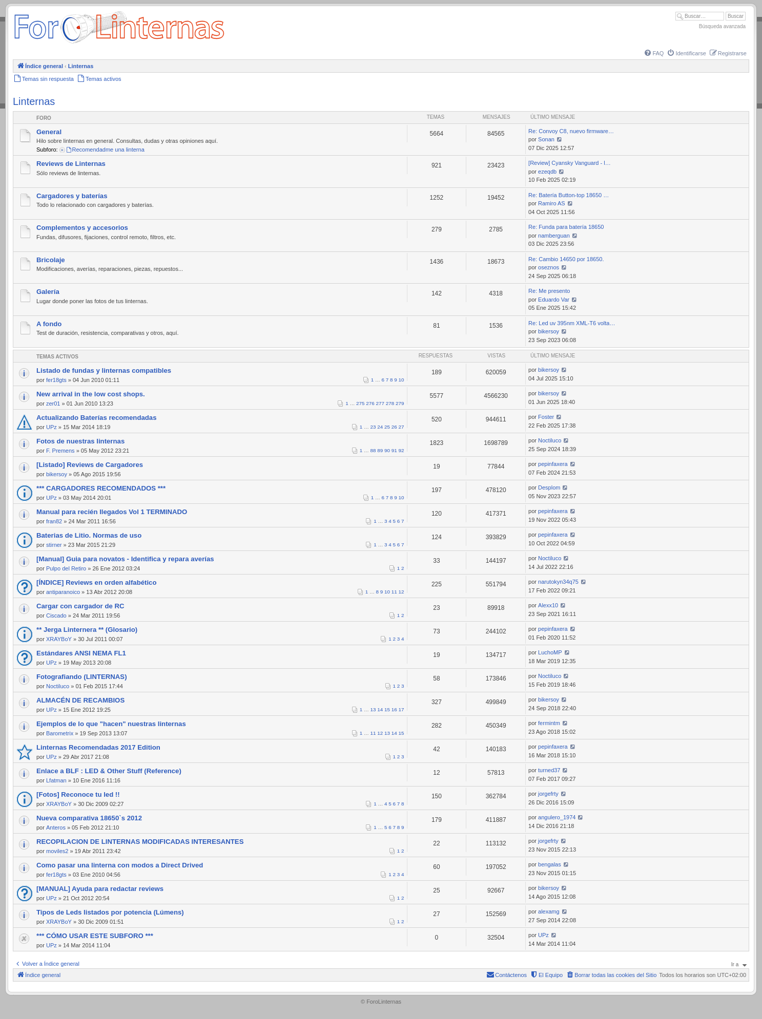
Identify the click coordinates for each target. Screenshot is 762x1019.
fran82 (54, 521)
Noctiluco (549, 440)
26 (394, 427)
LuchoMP (550, 652)
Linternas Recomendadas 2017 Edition (98, 747)
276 (370, 403)
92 (401, 450)
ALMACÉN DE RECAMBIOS (80, 700)
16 (394, 709)
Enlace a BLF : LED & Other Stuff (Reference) (108, 771)
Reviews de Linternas (71, 163)
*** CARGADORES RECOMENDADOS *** (101, 488)
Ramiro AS (551, 203)
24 (380, 427)
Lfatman (56, 780)
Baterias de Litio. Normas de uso (88, 535)
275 (360, 403)
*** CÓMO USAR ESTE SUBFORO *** (94, 936)
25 (387, 427)
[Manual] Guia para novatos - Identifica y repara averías (125, 559)
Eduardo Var (553, 299)
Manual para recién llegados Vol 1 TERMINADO (111, 512)
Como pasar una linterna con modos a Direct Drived (119, 865)
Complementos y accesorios (82, 227)
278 (390, 403)
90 (387, 450)
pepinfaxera (553, 464)
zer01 (53, 403)
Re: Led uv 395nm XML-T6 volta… (571, 323)
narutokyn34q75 (558, 582)
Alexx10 (548, 605)
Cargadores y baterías (72, 196)
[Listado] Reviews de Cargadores (89, 465)
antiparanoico (63, 592)
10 (401, 380)
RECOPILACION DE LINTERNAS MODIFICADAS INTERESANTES (139, 841)
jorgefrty (548, 794)
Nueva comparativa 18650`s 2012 (89, 818)
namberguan (554, 235)
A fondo (48, 324)
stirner (54, 545)
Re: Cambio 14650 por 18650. (566, 259)
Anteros (56, 827)
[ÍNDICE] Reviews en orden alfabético (96, 582)
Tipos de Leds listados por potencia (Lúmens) (110, 912)
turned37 (549, 770)
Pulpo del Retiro (66, 568)
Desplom (549, 487)
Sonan (546, 139)
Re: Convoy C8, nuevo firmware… (571, 131)
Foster (546, 417)
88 (373, 450)
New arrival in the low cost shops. (90, 394)
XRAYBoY (59, 639)
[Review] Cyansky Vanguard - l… (569, 163)
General (48, 132)
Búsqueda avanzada (722, 26)
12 (401, 592)
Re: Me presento (549, 291)
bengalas (549, 864)
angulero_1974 (556, 817)
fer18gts (56, 380)
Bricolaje (50, 260)
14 (380, 709)
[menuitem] (653, 53)
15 (387, 709)
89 (380, 450)
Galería (47, 291)
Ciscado (56, 615)
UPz (51, 427)
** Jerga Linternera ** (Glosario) (86, 629)
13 (373, 709)
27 (401, 427)
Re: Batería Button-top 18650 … (568, 195)
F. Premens (60, 451)
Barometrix (59, 733)
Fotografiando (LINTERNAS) (81, 677)
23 (373, 427)
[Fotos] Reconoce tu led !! (78, 794)
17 (401, 709)
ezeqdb (547, 171)
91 (394, 450)
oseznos (548, 267)
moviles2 (57, 851)
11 (394, 592)
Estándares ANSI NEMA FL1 (81, 653)
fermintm (549, 723)
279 (400, 403)
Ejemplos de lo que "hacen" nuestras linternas (111, 724)
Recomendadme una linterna (105, 149)
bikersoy (548, 331)
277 (380, 403)
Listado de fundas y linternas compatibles (103, 370)
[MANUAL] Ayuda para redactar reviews (99, 889)
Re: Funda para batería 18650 (566, 227)
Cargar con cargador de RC (80, 606)
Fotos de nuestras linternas (80, 441)
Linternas (34, 101)
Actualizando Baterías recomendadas (96, 417)
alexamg (549, 911)
